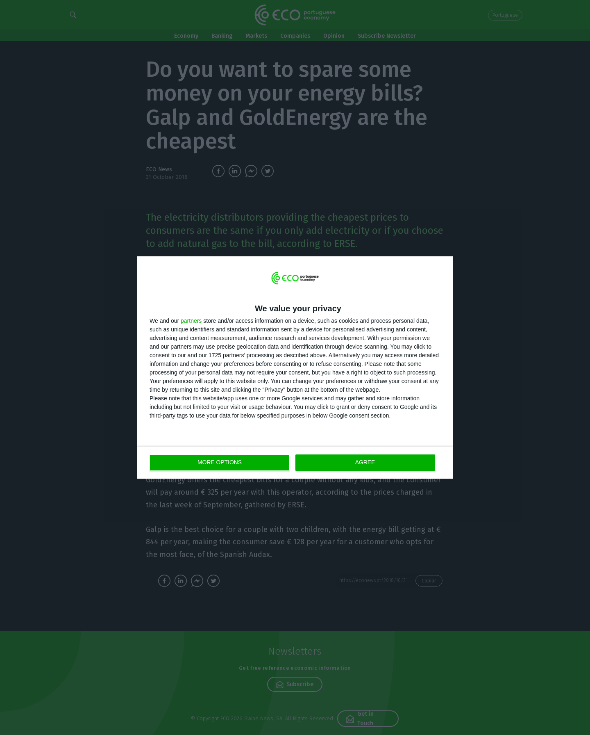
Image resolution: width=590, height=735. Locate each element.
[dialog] (295, 368)
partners (191, 321)
